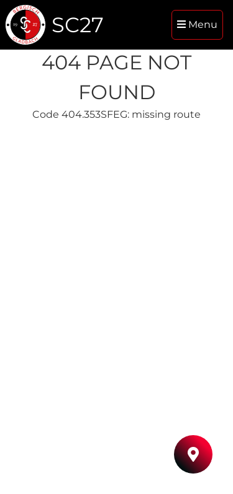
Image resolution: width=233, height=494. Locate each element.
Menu (197, 24)
